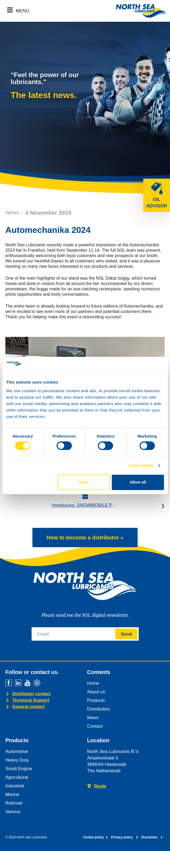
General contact (28, 706)
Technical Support (30, 700)
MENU (22, 10)
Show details (141, 465)
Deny (84, 482)
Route (100, 786)
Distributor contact (31, 693)
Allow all (138, 482)
